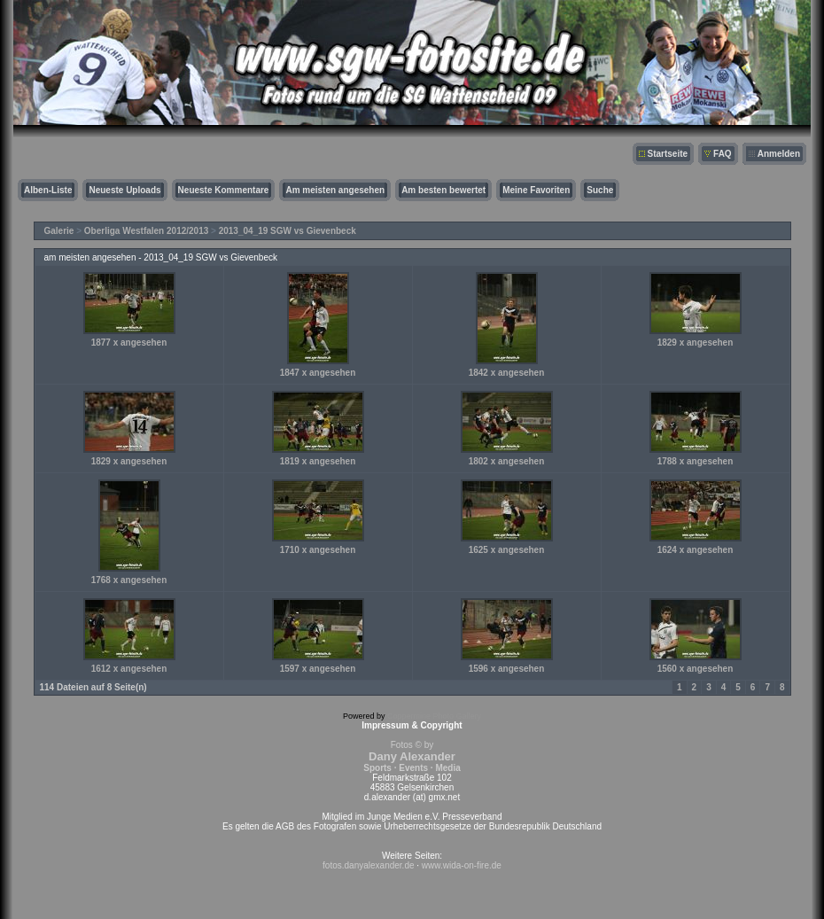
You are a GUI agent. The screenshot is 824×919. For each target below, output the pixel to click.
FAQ (722, 154)
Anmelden (779, 154)
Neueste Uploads (124, 190)
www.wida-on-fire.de (461, 865)
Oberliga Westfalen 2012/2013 (146, 231)
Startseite (668, 154)
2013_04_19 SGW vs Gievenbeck (287, 231)
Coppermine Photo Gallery (434, 716)
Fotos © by (411, 756)
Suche (600, 190)
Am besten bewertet (443, 190)
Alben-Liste (48, 190)
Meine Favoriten (536, 190)
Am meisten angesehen (335, 190)
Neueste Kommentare (223, 190)
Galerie (59, 231)
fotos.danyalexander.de (368, 865)
